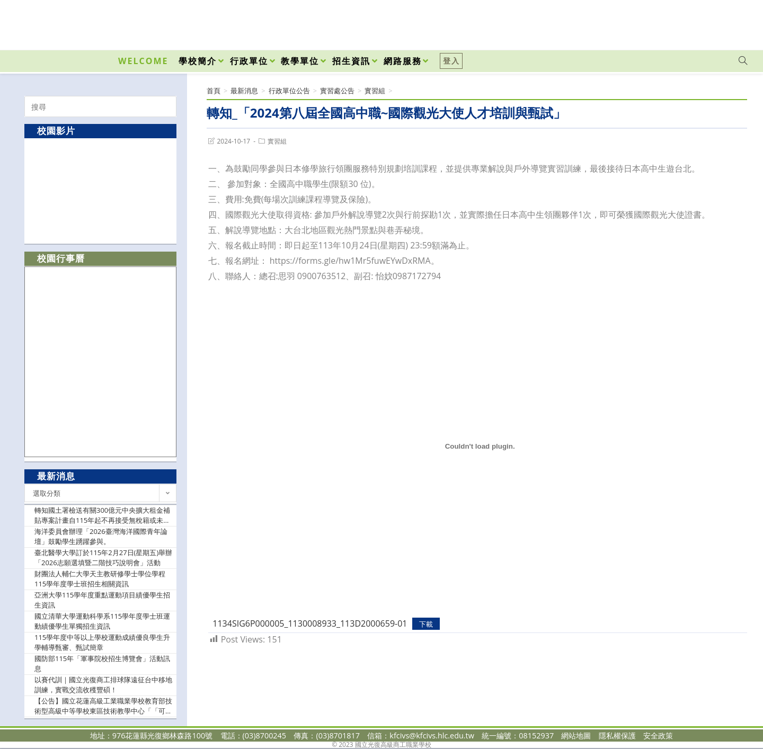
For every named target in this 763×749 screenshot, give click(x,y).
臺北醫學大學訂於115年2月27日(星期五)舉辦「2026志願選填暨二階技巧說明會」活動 (103, 558)
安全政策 (658, 735)
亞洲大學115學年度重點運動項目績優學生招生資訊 (102, 600)
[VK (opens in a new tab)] (729, 22)
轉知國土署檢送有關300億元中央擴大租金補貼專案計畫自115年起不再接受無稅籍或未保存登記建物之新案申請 (102, 515)
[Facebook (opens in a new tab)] (682, 22)
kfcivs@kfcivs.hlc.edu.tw (431, 735)
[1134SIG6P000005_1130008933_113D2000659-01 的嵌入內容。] (479, 446)
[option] (100, 190)
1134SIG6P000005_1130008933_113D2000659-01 (309, 623)
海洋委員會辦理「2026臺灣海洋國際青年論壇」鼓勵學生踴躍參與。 (100, 537)
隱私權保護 (617, 735)
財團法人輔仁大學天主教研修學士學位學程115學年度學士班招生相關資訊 (99, 579)
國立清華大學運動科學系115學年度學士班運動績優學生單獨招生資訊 (102, 621)
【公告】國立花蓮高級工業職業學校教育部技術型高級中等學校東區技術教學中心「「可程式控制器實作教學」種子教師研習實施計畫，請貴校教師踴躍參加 (103, 706)
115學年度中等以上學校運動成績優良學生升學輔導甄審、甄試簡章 (102, 642)
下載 (426, 624)
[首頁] (213, 90)
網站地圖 (576, 735)
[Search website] (743, 61)
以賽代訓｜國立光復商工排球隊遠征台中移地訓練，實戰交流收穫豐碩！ (103, 685)
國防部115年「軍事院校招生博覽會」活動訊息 (102, 664)
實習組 (277, 141)
